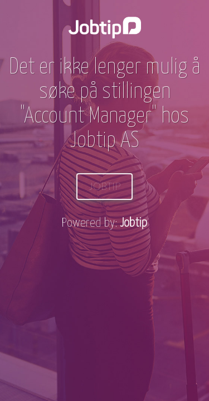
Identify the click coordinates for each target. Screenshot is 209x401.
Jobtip (104, 186)
